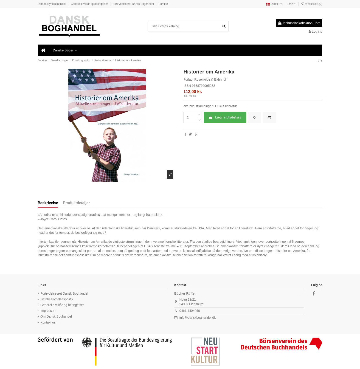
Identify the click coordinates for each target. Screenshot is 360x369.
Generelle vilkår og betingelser (90, 4)
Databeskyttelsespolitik (52, 4)
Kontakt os (48, 322)
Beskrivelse (48, 203)
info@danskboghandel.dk (197, 317)
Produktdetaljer (76, 203)
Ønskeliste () (311, 4)
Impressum (48, 311)
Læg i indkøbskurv (224, 117)
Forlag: (188, 79)
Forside (163, 4)
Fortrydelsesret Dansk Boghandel (134, 4)
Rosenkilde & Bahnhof (210, 79)
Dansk (274, 4)
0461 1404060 (189, 311)
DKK (292, 4)
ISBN (187, 85)
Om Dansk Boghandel (56, 316)
